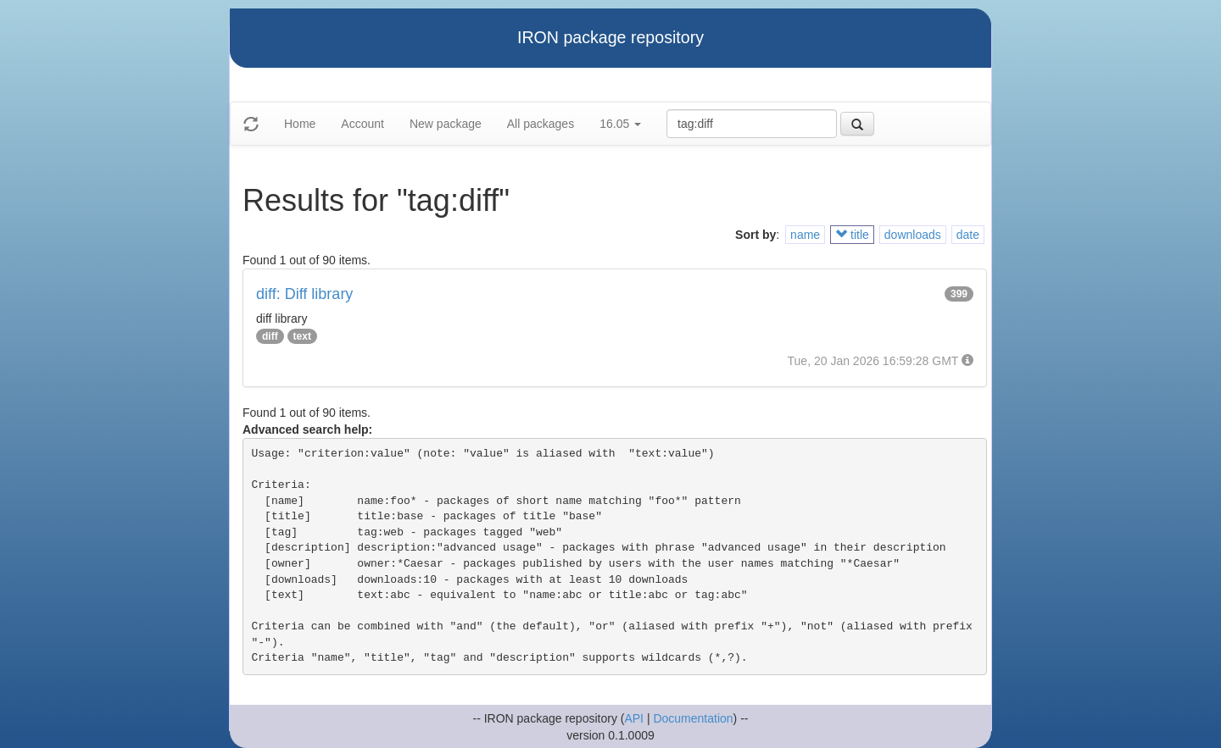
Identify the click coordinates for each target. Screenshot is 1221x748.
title (852, 234)
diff (270, 336)
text (302, 336)
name (805, 234)
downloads (912, 234)
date (967, 234)
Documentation (693, 718)
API (634, 718)
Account (362, 123)
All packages (540, 123)
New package (446, 123)
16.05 (620, 123)
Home (299, 123)
